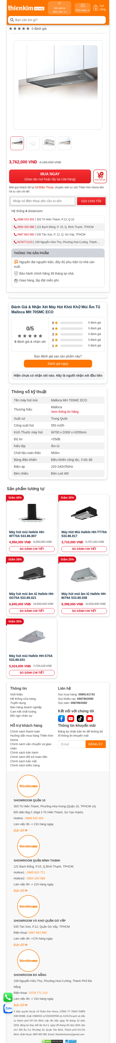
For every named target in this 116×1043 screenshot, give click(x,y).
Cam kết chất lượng (23, 711)
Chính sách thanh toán (25, 731)
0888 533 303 (25, 219)
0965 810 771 (36, 872)
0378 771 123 (38, 992)
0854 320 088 (25, 227)
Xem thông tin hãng (64, 411)
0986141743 (86, 694)
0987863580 (85, 698)
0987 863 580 (25, 234)
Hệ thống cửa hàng (23, 698)
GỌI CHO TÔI (91, 201)
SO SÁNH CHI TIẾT (32, 549)
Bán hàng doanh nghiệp (26, 707)
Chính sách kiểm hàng (25, 765)
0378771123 (25, 242)
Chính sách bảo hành (24, 752)
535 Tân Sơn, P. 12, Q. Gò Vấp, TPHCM (61, 234)
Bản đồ (21, 830)
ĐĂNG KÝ (95, 744)
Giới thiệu (16, 694)
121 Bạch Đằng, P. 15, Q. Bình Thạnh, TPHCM (65, 227)
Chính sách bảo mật (23, 761)
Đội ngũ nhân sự (21, 715)
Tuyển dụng (18, 703)
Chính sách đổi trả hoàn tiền (28, 757)
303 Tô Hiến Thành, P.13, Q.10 (55, 219)
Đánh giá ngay (58, 363)
